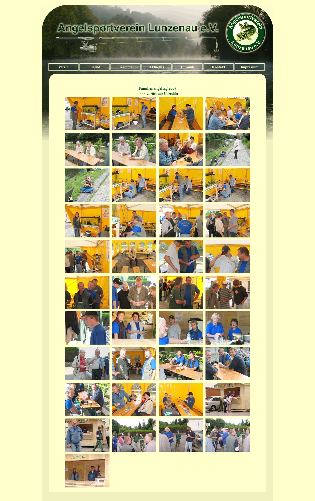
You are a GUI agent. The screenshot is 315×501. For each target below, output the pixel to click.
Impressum (249, 67)
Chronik (187, 67)
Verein (63, 67)
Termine (125, 67)
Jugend (94, 67)
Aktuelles (156, 67)
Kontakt (218, 67)
